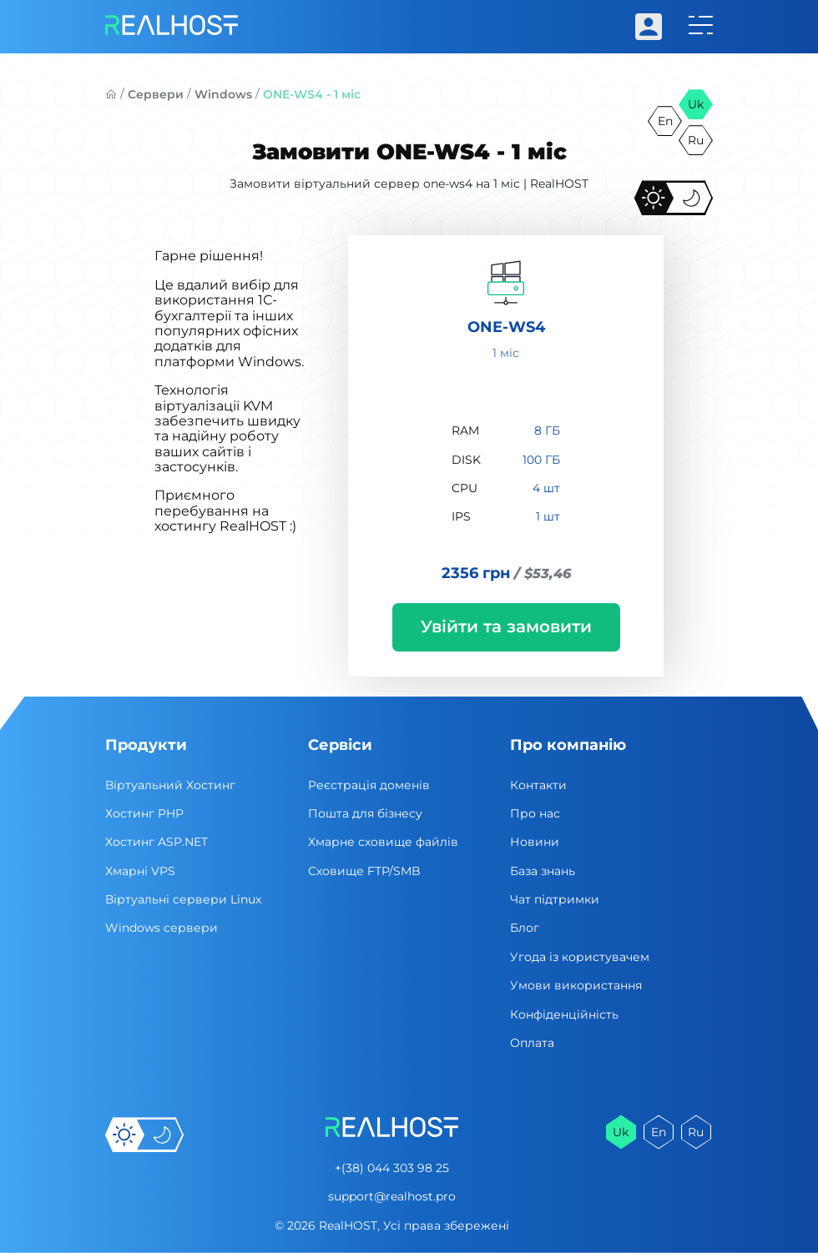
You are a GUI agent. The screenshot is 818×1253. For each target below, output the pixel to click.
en (665, 120)
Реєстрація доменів (369, 785)
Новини (534, 841)
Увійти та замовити (506, 626)
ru (696, 140)
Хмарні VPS (140, 870)
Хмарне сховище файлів (383, 841)
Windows (223, 94)
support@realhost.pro (392, 1196)
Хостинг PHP (144, 813)
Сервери (156, 94)
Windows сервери (161, 927)
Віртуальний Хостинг (170, 785)
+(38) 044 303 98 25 (392, 1167)
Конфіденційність (564, 1014)
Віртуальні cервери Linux (183, 899)
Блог (524, 927)
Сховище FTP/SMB (364, 870)
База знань (542, 870)
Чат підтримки (554, 899)
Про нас (535, 813)
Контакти (538, 785)
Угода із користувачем (579, 956)
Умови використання (576, 985)
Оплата (532, 1042)
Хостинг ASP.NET (156, 841)
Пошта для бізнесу (365, 813)
